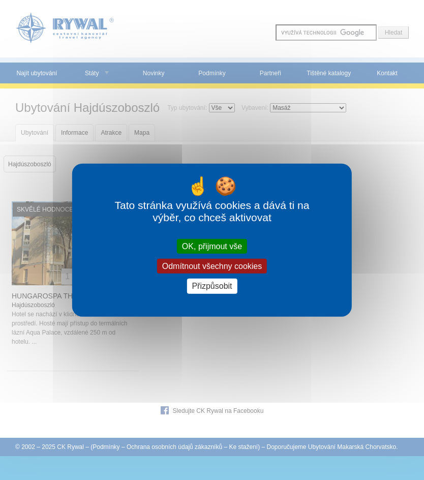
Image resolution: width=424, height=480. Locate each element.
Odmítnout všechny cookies (212, 266)
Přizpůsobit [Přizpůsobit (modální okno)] (212, 286)
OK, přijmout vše (212, 246)
